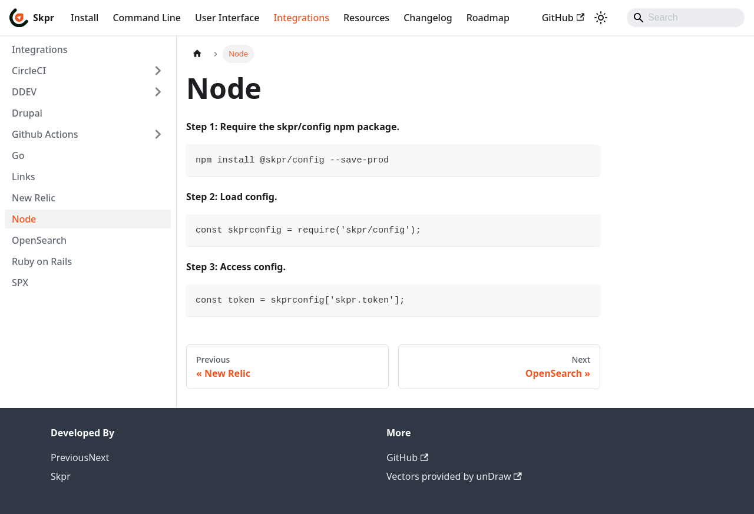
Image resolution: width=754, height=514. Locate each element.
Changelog (428, 17)
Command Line (147, 17)
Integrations (301, 17)
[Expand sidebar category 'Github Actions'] (158, 134)
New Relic (33, 197)
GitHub (563, 17)
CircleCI (29, 70)
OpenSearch (39, 240)
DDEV (24, 91)
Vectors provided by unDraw (454, 476)
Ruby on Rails (42, 261)
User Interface (227, 17)
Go (18, 155)
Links (23, 176)
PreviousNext (80, 457)
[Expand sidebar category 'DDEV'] (158, 91)
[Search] (686, 17)
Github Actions (45, 134)
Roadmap (488, 17)
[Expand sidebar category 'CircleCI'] (158, 70)
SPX (20, 282)
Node (24, 219)
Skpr (61, 476)
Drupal (27, 113)
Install (84, 17)
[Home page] (197, 54)
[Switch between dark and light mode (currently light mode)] (600, 17)
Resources (366, 17)
